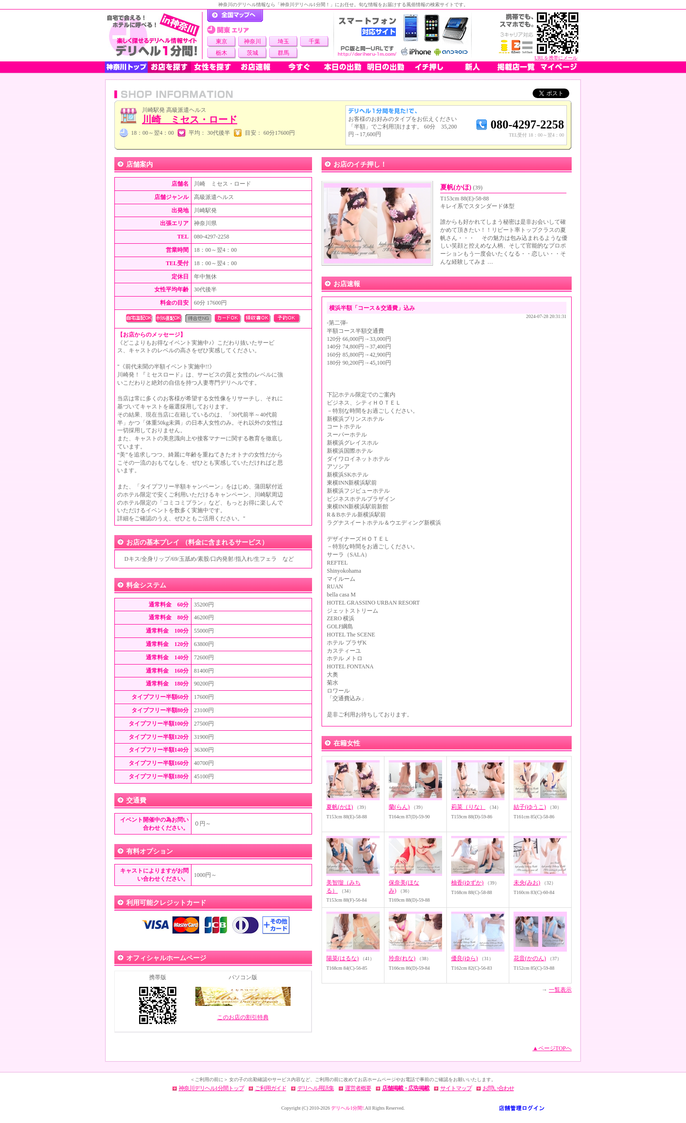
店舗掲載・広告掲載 (405, 1088)
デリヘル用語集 (315, 1088)
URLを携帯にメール (556, 57)
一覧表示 (560, 989)
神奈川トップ (126, 67)
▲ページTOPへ (552, 1048)
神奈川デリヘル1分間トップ (211, 1088)
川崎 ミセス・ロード (189, 119)
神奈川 (252, 41)
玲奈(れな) (402, 958)
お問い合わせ (498, 1088)
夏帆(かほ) (461, 187)
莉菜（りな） (468, 807)
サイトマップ (456, 1088)
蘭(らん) (399, 807)
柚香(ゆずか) (467, 882)
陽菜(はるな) (342, 958)
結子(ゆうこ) (530, 807)
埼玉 (283, 41)
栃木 (221, 53)
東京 (221, 41)
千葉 (314, 41)
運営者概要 (358, 1088)
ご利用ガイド (270, 1088)
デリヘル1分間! (347, 1108)
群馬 (283, 53)
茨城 (252, 53)
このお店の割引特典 (243, 1017)
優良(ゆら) (464, 958)
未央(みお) (527, 882)
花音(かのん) (530, 958)
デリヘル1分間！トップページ (235, 16)
